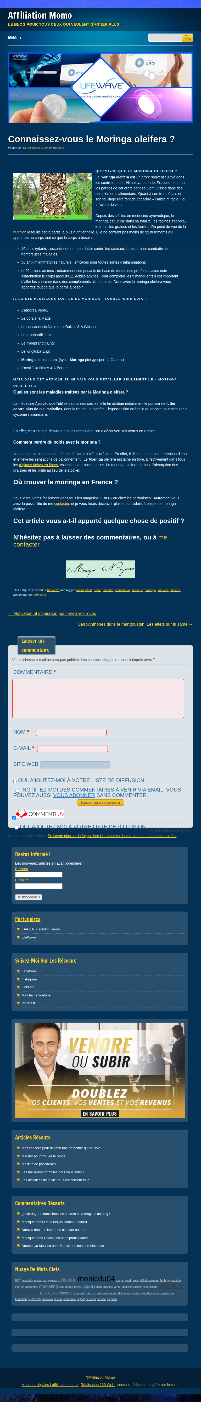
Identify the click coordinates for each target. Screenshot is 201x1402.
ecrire (127, 1293)
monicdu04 (122, 590)
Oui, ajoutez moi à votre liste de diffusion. (80, 827)
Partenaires (28, 919)
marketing (48, 1286)
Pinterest (28, 1003)
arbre (97, 590)
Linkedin (28, 987)
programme (66, 1286)
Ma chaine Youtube (36, 995)
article (38, 1280)
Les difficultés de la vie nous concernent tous (55, 1180)
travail (77, 1286)
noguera (163, 590)
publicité (126, 1286)
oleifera (175, 590)
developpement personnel (158, 1293)
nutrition (19, 232)
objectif (88, 1287)
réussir (58, 1299)
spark (128, 1280)
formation (21, 1299)
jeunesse (49, 1292)
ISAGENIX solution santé (41, 929)
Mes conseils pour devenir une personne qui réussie (61, 1148)
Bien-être (53, 590)
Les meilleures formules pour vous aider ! (53, 1172)
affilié (120, 1293)
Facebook (29, 971)
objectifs (112, 1299)
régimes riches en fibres (38, 465)
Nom (22, 731)
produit (153, 1286)
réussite (103, 1293)
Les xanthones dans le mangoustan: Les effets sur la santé (135, 624)
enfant (98, 1286)
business (34, 1299)
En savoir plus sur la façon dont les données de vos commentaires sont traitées (112, 836)
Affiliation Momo (40, 15)
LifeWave (29, 937)
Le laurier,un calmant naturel (65, 1222)
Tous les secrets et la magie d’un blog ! (81, 1214)
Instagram (29, 979)
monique (137, 590)
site (145, 1286)
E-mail (24, 748)
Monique (58, 147)
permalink (39, 594)
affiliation (67, 1279)
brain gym (91, 1293)
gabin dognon (32, 1214)
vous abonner (74, 795)
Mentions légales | (36, 1385)
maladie (108, 590)
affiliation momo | (66, 1385)
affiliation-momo (149, 1280)
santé (112, 1293)
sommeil (79, 1293)
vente (117, 1286)
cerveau (91, 1299)
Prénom (21, 869)
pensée (101, 1299)
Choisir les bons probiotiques (66, 1238)
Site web (25, 764)
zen (45, 1280)
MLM (163, 1280)
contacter (61, 503)
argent (81, 1299)
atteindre (27, 1280)
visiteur (136, 1293)
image (120, 1280)
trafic (135, 1280)
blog (18, 1280)
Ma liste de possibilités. (39, 1164)
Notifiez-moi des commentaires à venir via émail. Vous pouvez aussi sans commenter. (97, 792)
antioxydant (84, 590)
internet (66, 1293)
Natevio (27, 1230)
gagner (52, 1280)
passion (137, 1286)
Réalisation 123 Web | (98, 1385)
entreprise (69, 1299)
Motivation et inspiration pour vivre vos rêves (52, 613)
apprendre (31, 1286)
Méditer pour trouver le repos (43, 1156)
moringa (150, 590)
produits (108, 1286)
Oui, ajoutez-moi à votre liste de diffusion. (79, 780)
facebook (47, 1299)
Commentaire (35, 672)
